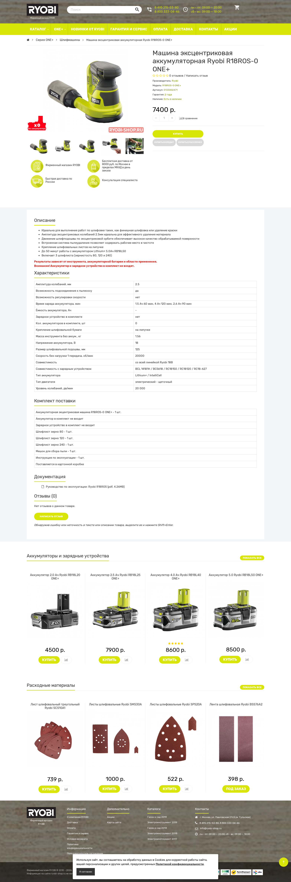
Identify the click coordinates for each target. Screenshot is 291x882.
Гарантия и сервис (78, 833)
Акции (111, 817)
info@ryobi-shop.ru (208, 828)
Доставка (72, 822)
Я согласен (85, 871)
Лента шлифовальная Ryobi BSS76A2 (236, 704)
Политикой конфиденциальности (180, 864)
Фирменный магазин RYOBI (42, 9)
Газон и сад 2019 (157, 817)
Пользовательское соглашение (85, 853)
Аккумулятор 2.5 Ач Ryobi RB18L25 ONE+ (115, 576)
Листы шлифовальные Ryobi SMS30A (115, 704)
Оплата (71, 828)
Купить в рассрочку (190, 142)
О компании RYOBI (78, 817)
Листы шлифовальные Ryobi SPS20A (176, 704)
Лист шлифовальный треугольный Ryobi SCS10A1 (55, 706)
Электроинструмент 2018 (162, 833)
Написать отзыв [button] (51, 516)
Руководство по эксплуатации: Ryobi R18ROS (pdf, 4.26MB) (83, 486)
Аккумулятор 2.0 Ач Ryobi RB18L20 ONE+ (55, 576)
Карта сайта (114, 822)
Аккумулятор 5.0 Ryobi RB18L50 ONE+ (236, 575)
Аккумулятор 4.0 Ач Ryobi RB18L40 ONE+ (176, 576)
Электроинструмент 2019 (162, 822)
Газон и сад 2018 (157, 828)
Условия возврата (77, 839)
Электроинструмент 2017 (162, 839)
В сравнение (188, 118)
